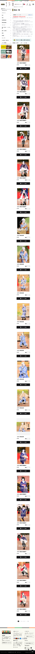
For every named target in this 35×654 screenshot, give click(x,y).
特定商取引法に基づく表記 (12, 652)
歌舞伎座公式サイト (14, 1)
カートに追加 (24, 68)
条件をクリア (30, 14)
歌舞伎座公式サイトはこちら (6, 642)
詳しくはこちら (15, 647)
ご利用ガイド (32, 1)
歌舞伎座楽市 (13, 4)
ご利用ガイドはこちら (29, 636)
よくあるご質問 (26, 1)
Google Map (6, 637)
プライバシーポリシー (4, 652)
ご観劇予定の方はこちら (18, 4)
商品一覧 (6, 4)
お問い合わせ (19, 652)
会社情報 (21, 1)
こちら (25, 36)
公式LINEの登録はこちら (29, 643)
